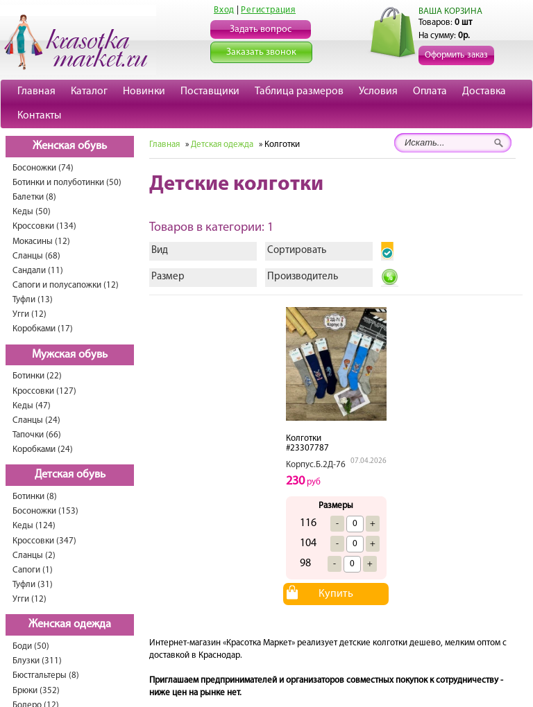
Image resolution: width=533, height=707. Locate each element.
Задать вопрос (260, 29)
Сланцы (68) (36, 256)
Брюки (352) (36, 690)
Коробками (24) (42, 449)
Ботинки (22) (37, 376)
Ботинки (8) (34, 496)
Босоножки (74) (43, 168)
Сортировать (296, 250)
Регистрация (268, 10)
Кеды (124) (34, 525)
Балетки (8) (34, 197)
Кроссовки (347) (44, 540)
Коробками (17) (42, 328)
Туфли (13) (32, 299)
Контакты (39, 115)
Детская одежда (222, 144)
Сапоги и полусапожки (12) (65, 285)
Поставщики (209, 91)
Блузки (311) (37, 660)
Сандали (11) (37, 270)
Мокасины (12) (41, 241)
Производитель (302, 277)
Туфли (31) (32, 584)
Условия (378, 91)
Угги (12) (29, 314)
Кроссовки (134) (44, 226)
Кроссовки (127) (44, 391)
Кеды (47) (31, 405)
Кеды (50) (31, 211)
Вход (224, 10)
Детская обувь (70, 474)
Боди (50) (30, 646)
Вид (159, 250)
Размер (168, 277)
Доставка (484, 91)
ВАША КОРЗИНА (450, 11)
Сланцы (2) (34, 555)
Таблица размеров (299, 91)
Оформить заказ (456, 55)
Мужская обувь (70, 354)
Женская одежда (69, 624)
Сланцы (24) (36, 420)
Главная (36, 91)
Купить (336, 594)
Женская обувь (70, 146)
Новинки (144, 91)
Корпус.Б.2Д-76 (316, 464)
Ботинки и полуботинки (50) (66, 182)
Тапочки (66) (36, 434)
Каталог (89, 91)
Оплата (430, 91)
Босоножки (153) (45, 511)
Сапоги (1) (32, 570)
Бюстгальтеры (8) (45, 675)
